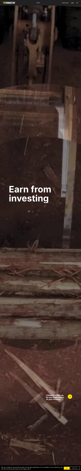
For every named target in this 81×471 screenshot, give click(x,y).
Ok (66, 468)
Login (72, 3)
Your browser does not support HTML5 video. (40, 235)
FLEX (38, 3)
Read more (74, 468)
